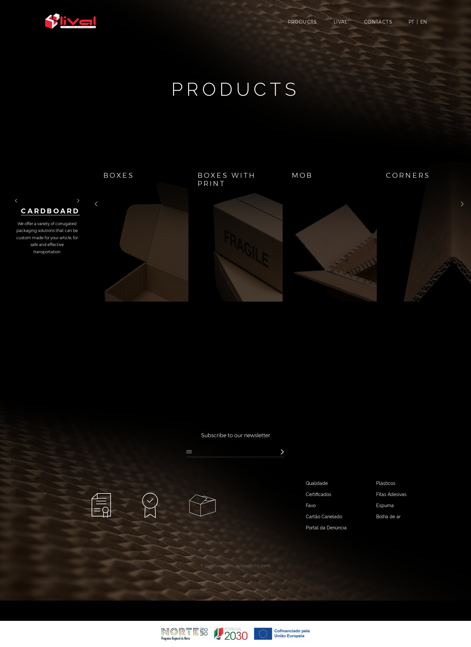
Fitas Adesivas (391, 540)
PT (411, 23)
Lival (341, 23)
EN (423, 23)
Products (302, 23)
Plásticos (385, 529)
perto (266, 612)
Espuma (385, 552)
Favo (311, 552)
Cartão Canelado (324, 563)
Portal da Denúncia (326, 574)
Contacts (378, 23)
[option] (47, 209)
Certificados (318, 540)
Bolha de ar (388, 563)
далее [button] (75, 217)
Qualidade (317, 529)
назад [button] (19, 217)
